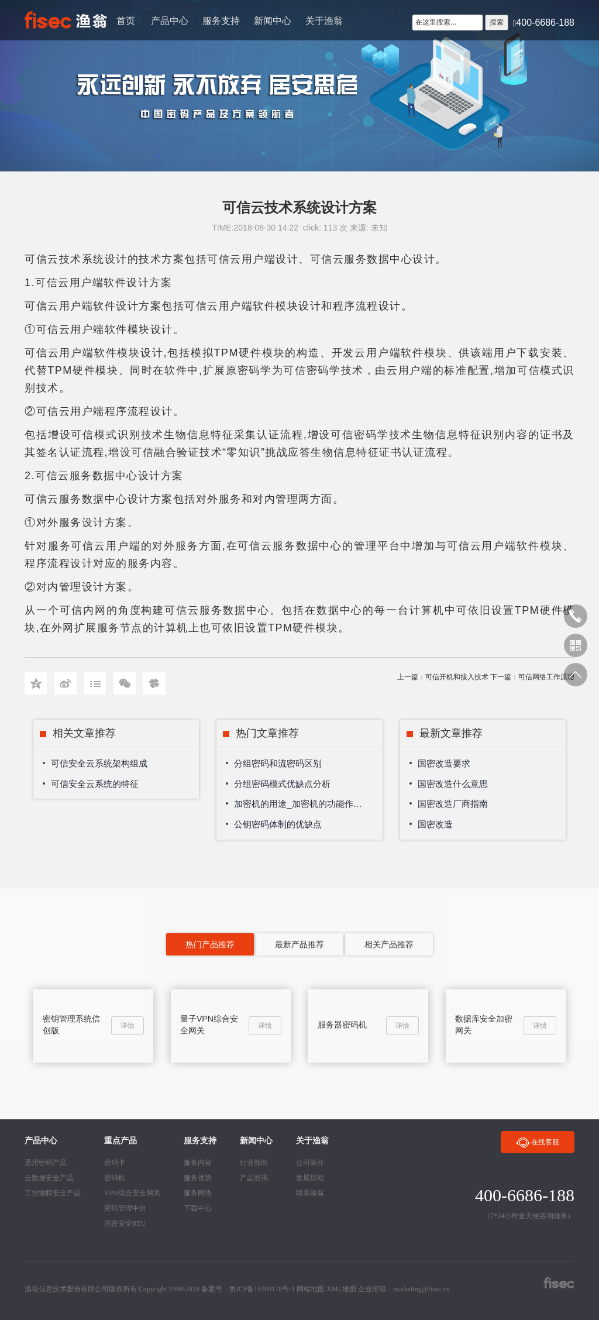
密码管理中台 (125, 1208)
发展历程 (310, 1178)
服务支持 (221, 21)
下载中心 (198, 1208)
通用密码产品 (46, 1163)
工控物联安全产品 (53, 1193)
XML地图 (341, 1289)
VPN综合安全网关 (132, 1193)
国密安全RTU (125, 1223)
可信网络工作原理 (546, 677)
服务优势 (198, 1178)
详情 (128, 1026)
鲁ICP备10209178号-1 (262, 1289)
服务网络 (198, 1193)
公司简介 (310, 1163)
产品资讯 (254, 1178)
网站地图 (311, 1289)
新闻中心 (272, 21)
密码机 (114, 1178)
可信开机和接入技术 (456, 677)
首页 (125, 21)
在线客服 (537, 1143)
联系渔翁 (310, 1193)
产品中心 (169, 21)
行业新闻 (254, 1163)
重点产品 (120, 1140)
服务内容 (198, 1163)
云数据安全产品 (49, 1178)
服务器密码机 (342, 1024)
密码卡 (114, 1163)
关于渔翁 (324, 21)
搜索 (497, 22)
